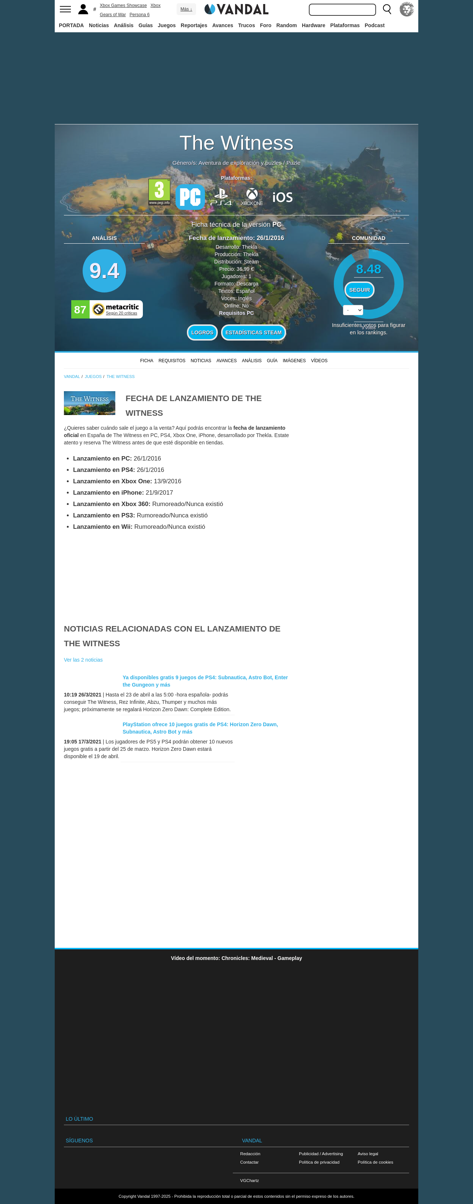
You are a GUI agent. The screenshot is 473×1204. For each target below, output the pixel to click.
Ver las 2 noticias (83, 660)
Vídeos (319, 360)
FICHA (147, 360)
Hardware (313, 25)
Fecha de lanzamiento (221, 237)
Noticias (99, 25)
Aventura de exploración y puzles (240, 163)
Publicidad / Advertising (321, 1153)
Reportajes (194, 25)
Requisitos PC (236, 313)
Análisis (124, 25)
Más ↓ (186, 9)
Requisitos (172, 360)
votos (369, 327)
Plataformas (345, 25)
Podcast (374, 25)
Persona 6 (140, 14)
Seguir (359, 290)
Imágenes (294, 360)
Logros (202, 332)
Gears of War (113, 14)
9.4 (104, 271)
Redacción (250, 1153)
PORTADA (71, 25)
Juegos (167, 25)
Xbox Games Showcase (123, 5)
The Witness (236, 142)
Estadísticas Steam (253, 332)
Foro (265, 25)
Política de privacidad (319, 1162)
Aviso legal (368, 1153)
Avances (222, 25)
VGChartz (249, 1180)
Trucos (246, 25)
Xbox (155, 5)
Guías (145, 25)
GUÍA (272, 360)
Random (287, 25)
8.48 (369, 269)
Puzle (293, 163)
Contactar (249, 1162)
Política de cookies (375, 1162)
